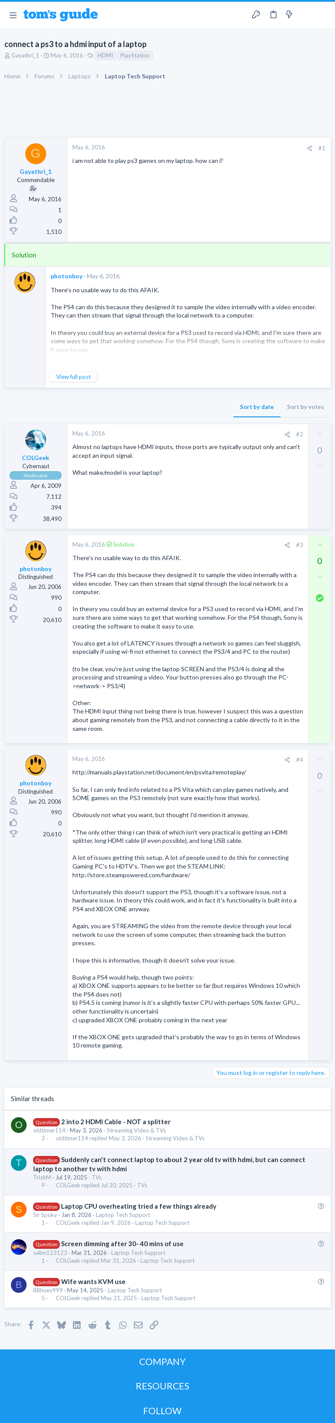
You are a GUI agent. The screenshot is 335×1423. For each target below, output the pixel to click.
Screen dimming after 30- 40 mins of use (122, 1243)
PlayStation (135, 55)
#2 (299, 434)
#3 (299, 544)
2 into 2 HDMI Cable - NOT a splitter (116, 1122)
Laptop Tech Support (123, 1214)
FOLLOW (162, 1410)
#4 (299, 759)
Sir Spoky (45, 1214)
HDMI (105, 55)
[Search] (323, 15)
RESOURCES (162, 1385)
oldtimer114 (49, 1130)
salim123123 (50, 1252)
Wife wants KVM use (93, 1281)
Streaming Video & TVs (136, 1130)
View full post (73, 376)
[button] (12, 14)
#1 (321, 148)
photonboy (66, 276)
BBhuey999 (48, 1290)
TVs (97, 1177)
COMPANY (162, 1361)
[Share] (309, 148)
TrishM (42, 1177)
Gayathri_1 (25, 55)
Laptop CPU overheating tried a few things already (138, 1206)
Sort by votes (305, 406)
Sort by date (257, 406)
